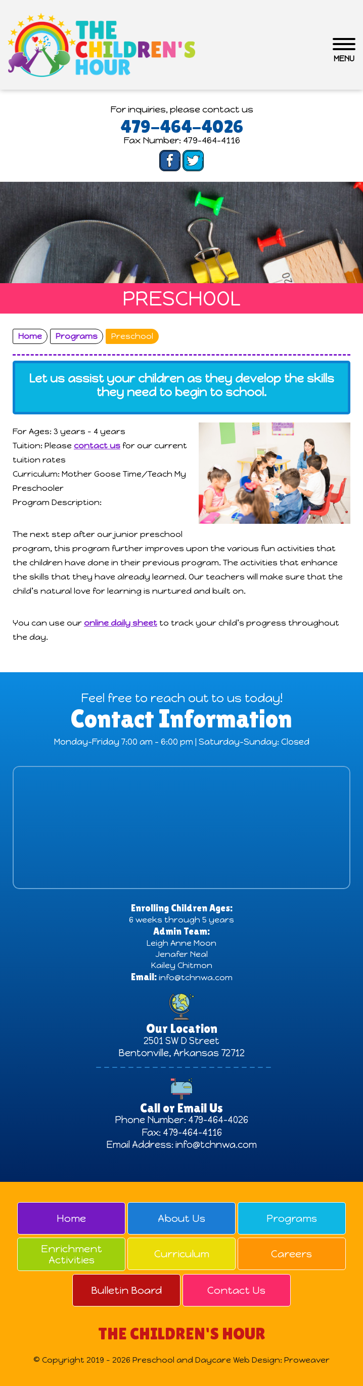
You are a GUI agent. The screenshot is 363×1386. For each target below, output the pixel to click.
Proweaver (307, 1360)
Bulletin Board (126, 1290)
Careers (291, 1254)
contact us (97, 445)
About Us (181, 1218)
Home (71, 1218)
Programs (291, 1218)
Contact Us (236, 1290)
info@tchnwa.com (196, 977)
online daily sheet (120, 623)
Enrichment (71, 1254)
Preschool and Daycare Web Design (206, 1360)
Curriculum (181, 1254)
